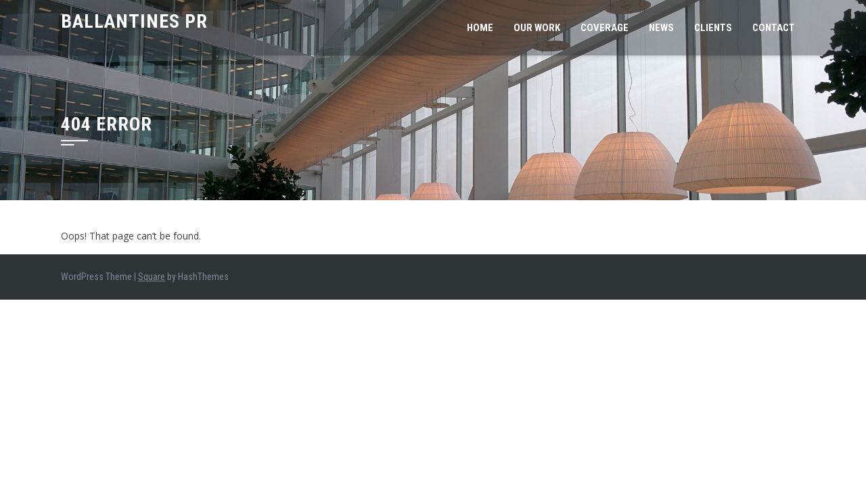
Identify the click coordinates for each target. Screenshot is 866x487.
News (661, 28)
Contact (773, 28)
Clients (713, 28)
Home (480, 28)
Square (151, 276)
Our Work (537, 28)
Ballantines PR (134, 21)
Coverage (604, 28)
